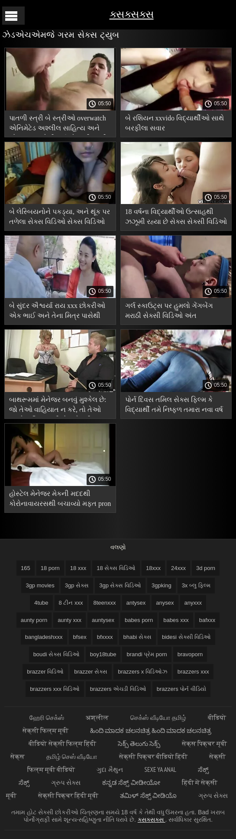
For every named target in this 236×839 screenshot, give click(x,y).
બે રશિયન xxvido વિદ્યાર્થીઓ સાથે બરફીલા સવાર (174, 123)
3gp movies (40, 585)
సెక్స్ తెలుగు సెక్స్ (139, 743)
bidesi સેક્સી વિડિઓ (186, 637)
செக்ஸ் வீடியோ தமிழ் (158, 717)
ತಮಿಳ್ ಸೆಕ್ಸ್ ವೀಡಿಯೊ (148, 795)
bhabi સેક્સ (137, 637)
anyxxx (193, 602)
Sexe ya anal (160, 769)
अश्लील (97, 717)
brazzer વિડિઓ (45, 671)
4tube (41, 602)
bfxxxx (105, 637)
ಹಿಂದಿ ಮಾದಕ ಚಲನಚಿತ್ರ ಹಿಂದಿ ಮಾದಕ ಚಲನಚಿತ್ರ (150, 730)
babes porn (139, 620)
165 (25, 568)
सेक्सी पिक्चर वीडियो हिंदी (153, 756)
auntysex (103, 620)
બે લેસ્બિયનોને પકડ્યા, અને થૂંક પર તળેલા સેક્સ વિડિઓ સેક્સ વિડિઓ (59, 216)
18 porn (50, 568)
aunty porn (34, 620)
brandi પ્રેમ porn (146, 654)
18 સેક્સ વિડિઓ (116, 568)
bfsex (80, 637)
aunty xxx (69, 620)
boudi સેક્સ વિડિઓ (56, 654)
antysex (136, 602)
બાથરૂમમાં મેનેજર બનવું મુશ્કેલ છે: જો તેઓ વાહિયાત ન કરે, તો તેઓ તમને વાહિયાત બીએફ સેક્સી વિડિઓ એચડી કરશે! (57, 406)
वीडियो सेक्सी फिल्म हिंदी (62, 743)
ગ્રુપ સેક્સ (66, 782)
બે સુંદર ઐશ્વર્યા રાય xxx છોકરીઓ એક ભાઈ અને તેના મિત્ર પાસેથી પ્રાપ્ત (57, 312)
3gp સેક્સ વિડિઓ (120, 585)
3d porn (205, 568)
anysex (165, 602)
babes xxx (176, 620)
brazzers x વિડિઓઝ (142, 671)
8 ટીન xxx (71, 602)
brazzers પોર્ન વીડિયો (181, 689)
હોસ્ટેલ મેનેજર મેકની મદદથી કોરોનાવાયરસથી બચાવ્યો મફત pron (60, 498)
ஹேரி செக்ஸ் (46, 717)
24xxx (178, 568)
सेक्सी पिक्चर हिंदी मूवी (68, 795)
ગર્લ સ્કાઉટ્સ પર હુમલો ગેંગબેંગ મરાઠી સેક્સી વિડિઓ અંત (169, 310)
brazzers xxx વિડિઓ (55, 689)
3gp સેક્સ (77, 585)
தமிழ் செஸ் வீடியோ (71, 756)
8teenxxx (104, 602)
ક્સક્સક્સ (132, 14)
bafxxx (207, 620)
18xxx (153, 568)
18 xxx (78, 568)
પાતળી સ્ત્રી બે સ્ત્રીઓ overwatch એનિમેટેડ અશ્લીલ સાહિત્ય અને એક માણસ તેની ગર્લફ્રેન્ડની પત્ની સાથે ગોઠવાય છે (58, 124)
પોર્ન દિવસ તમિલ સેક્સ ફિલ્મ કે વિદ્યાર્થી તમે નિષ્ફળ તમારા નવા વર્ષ (174, 404)
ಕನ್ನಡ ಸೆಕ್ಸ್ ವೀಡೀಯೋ (131, 782)
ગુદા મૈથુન (110, 769)
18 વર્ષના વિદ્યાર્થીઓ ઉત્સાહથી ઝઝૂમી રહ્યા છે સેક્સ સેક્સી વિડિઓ (176, 216)
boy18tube (103, 654)
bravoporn (190, 654)
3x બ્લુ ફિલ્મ (196, 585)
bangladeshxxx (44, 637)
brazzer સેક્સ (90, 671)
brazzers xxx (193, 671)
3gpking (161, 585)
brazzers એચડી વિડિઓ (118, 689)
